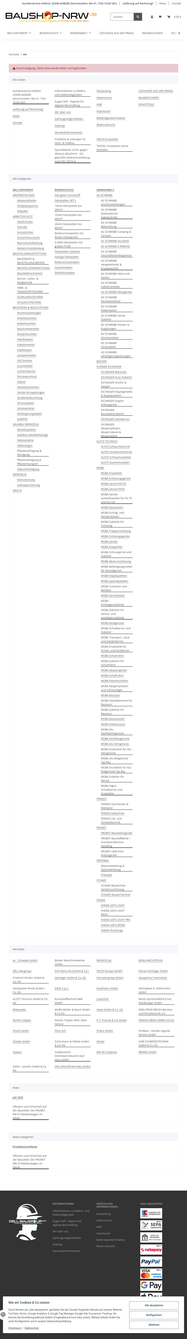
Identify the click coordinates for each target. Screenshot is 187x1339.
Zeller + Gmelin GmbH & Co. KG (30, 1068)
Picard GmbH (21, 1031)
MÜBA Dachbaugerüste (115, 738)
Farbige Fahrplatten (67, 257)
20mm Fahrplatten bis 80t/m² (68, 226)
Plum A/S (60, 1031)
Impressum (15, 1328)
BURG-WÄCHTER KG (151, 960)
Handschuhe (25, 221)
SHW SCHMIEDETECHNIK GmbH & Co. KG (154, 1043)
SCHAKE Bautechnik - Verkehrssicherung (114, 887)
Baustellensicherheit (29, 273)
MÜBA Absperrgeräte (114, 670)
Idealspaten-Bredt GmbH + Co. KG (29, 990)
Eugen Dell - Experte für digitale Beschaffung (69, 103)
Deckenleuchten (27, 334)
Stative (21, 382)
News (162, 3)
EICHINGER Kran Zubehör (116, 377)
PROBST (101, 827)
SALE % (17, 490)
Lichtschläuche (26, 371)
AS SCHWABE (104, 195)
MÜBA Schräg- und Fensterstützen (112, 514)
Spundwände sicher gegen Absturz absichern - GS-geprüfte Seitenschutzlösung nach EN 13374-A (72, 155)
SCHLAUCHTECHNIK (29, 302)
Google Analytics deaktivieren (65, 1334)
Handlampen (25, 339)
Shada (100, 1041)
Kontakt (176, 3)
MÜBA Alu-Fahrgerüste (115, 744)
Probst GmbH (105, 1031)
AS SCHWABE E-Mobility (115, 246)
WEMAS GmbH (147, 1052)
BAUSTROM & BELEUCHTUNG (30, 307)
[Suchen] (122, 17)
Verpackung (104, 91)
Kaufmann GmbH (107, 988)
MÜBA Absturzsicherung (116, 561)
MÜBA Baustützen (112, 507)
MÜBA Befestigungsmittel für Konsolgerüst (116, 568)
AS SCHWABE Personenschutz (111, 299)
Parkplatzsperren (27, 205)
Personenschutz (27, 376)
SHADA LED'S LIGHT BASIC (113, 912)
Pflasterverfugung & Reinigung (29, 452)
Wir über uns (63, 112)
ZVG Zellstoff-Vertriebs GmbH (72, 1066)
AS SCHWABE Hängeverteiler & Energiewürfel (111, 264)
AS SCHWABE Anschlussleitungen (113, 202)
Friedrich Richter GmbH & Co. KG (28, 979)
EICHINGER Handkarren (115, 419)
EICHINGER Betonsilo (113, 372)
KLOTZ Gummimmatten (115, 462)
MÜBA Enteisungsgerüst (116, 478)
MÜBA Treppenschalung (116, 531)
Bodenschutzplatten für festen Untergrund (69, 235)
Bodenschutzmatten (67, 262)
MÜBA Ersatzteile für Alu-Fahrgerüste (116, 751)
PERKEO (101, 799)
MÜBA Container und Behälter (114, 588)
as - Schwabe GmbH (25, 960)
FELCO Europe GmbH (109, 971)
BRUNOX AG (104, 960)
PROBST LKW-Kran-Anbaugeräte (112, 853)
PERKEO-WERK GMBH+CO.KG (156, 1020)
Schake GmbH (21, 1041)
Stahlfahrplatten (65, 272)
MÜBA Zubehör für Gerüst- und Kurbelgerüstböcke (112, 613)
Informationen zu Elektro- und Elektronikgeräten (70, 92)
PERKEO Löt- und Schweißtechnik (111, 820)
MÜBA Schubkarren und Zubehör (116, 630)
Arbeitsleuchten (27, 318)
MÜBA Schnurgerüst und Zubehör (116, 554)
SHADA (101, 900)
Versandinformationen (68, 132)
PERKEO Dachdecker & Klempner (114, 806)
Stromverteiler (26, 408)
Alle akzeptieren (153, 1305)
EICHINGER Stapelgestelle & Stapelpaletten (116, 393)
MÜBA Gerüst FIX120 (113, 483)
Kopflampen (24, 350)
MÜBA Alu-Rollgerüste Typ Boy (114, 760)
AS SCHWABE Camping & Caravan (116, 233)
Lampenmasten (26, 355)
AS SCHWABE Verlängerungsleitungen (116, 354)
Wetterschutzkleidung (30, 248)
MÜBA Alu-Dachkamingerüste (112, 731)
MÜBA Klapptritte (111, 547)
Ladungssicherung (28, 485)
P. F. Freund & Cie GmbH (112, 1020)
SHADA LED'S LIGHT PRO (115, 919)
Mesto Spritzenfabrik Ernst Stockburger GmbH (155, 1001)
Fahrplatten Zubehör (67, 251)
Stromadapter (25, 403)
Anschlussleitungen (29, 313)
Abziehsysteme (26, 429)
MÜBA (100, 468)
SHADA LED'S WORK (113, 925)
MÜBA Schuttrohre (112, 655)
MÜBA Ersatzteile (111, 473)
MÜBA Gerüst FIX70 (113, 489)
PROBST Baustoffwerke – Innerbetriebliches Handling (116, 842)
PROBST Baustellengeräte (116, 833)
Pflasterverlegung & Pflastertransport (29, 461)
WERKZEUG (19, 474)
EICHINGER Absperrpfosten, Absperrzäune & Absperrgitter (111, 430)
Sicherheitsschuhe (28, 237)
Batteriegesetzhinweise (111, 118)
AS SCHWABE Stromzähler (109, 345)
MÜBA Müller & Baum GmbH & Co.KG (72, 1011)
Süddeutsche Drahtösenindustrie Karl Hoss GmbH (69, 1055)
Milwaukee (19, 1009)
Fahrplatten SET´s (65, 200)
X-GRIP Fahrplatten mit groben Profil (69, 244)
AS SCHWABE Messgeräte (116, 292)
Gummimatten (63, 267)
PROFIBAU (103, 860)
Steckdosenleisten (28, 387)
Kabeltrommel (26, 344)
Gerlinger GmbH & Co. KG (70, 977)
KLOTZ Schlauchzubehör (116, 457)
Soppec (17, 1052)
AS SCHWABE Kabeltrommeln (110, 284)
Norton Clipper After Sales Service (71, 1022)
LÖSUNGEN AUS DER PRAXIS (116, 33)
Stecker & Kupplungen (31, 392)
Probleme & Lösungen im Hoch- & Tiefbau (70, 141)
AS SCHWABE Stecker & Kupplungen (115, 326)
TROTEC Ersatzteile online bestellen (112, 148)
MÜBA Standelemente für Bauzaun (116, 702)
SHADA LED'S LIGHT (113, 905)
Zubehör (22, 419)
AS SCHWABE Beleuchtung (109, 224)
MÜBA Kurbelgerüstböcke (112, 602)
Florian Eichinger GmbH (153, 971)
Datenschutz (32, 1328)
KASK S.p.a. (62, 988)
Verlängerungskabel (29, 413)
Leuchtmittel (25, 366)
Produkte (106, 875)
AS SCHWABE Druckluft (115, 241)
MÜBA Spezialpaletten (114, 581)
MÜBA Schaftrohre (112, 675)
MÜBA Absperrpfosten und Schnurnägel (114, 688)
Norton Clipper (22, 1020)
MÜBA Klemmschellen (114, 680)
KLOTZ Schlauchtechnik (115, 446)
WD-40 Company (107, 1052)
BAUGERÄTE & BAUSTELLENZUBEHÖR (31, 260)
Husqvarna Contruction (153, 977)
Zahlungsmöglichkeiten (69, 119)
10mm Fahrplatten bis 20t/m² (68, 207)
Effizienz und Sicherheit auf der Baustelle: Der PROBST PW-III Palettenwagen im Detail (30, 1112)
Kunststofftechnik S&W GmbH (69, 1001)
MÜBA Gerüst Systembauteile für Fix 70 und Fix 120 (116, 498)
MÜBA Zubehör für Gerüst (112, 778)
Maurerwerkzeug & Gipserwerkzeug (112, 867)
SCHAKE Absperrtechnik (115, 894)
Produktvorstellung (25, 1146)
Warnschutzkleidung (29, 243)
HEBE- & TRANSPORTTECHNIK (30, 289)
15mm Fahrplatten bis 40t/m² (68, 216)
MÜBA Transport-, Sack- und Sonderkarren (115, 639)
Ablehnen (153, 1324)
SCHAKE (101, 880)
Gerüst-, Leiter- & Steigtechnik (27, 280)
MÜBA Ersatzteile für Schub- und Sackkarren (115, 648)
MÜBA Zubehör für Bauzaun (112, 711)
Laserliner (103, 999)
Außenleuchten (26, 323)
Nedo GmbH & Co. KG (110, 1009)
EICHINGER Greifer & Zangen (113, 384)
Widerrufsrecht (106, 124)
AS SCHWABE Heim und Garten (115, 275)
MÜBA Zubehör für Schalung (112, 523)
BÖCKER (102, 361)
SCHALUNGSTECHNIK (30, 297)
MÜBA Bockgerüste (112, 623)
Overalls (22, 227)
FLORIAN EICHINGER (109, 366)
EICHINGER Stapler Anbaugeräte (112, 402)
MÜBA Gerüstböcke (113, 595)
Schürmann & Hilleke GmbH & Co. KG (72, 1043)
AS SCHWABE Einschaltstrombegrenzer (116, 253)
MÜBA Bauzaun (110, 695)
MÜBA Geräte (109, 541)
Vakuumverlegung (28, 469)
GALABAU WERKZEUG (26, 424)
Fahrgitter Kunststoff (67, 195)
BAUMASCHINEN (152, 33)
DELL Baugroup (22, 971)
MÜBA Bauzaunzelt (112, 719)
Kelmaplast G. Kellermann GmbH (155, 990)
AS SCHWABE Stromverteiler (110, 335)
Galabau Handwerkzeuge (32, 435)
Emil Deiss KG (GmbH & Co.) (72, 971)
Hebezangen (25, 445)
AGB (99, 104)
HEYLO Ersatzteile (107, 139)
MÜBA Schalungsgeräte (115, 536)
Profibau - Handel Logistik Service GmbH (154, 1032)
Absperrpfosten (26, 200)
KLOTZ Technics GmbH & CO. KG (30, 1001)
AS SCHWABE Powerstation (109, 308)
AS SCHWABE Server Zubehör (113, 317)
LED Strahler (24, 360)
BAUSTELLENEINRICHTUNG (33, 268)
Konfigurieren (153, 1315)
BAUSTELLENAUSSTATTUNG (29, 253)
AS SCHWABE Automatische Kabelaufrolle (109, 213)
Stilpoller (22, 211)
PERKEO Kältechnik (112, 813)
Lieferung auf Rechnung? (138, 3)
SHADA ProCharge (112, 930)
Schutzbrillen (25, 232)
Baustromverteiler (28, 328)
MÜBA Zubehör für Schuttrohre (112, 663)
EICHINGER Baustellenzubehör (112, 412)
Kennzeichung (26, 479)
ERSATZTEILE (146, 104)
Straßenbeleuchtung (29, 397)
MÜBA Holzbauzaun (113, 724)
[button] (152, 16)
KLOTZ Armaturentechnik (116, 452)
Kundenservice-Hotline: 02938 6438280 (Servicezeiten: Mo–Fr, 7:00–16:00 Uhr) (69, 3)
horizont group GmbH (110, 977)
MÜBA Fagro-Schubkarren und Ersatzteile (111, 789)
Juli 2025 (18, 1097)
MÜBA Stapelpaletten (114, 575)
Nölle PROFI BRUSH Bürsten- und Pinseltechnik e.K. (156, 1011)
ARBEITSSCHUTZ (23, 216)
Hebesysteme (25, 440)
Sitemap (60, 125)
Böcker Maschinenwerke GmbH (70, 962)
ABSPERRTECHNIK (24, 195)
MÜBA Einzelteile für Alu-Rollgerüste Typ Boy (116, 769)
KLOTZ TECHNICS (107, 441)
